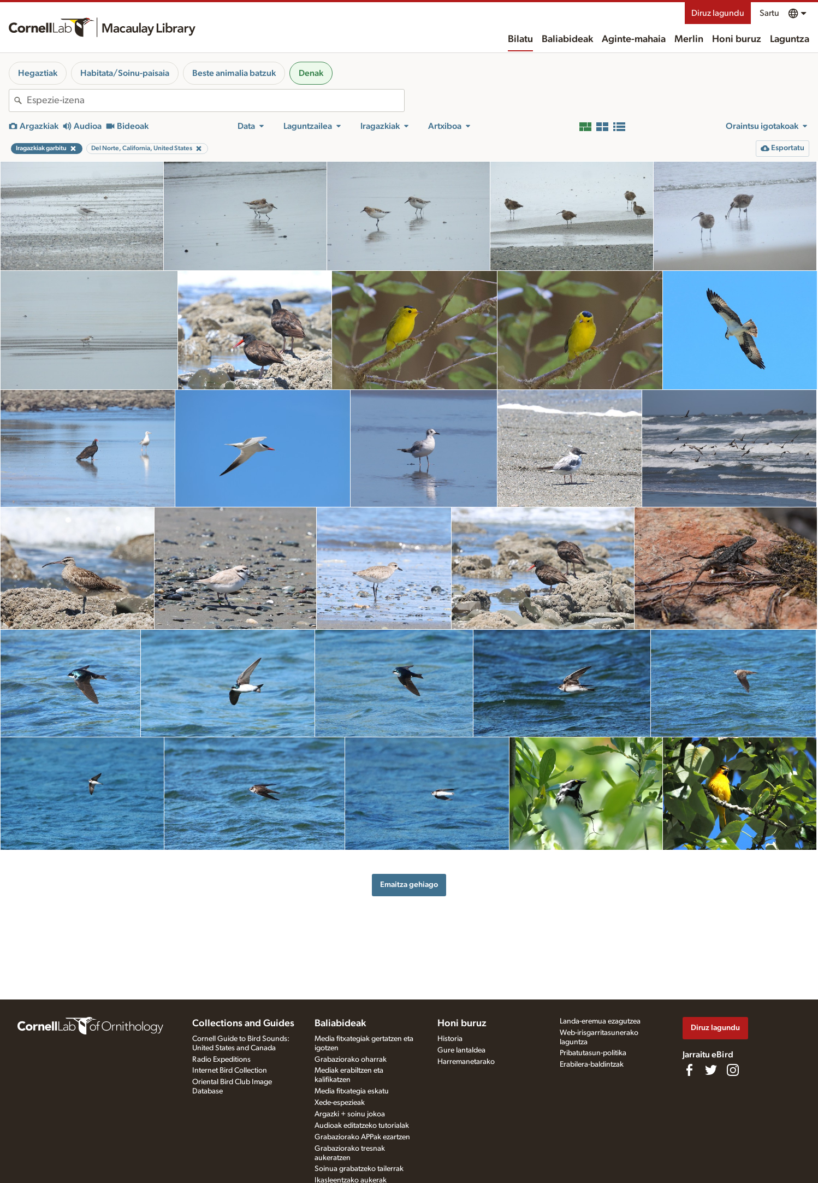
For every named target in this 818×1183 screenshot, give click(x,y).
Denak (311, 73)
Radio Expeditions (221, 1059)
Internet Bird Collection (229, 1070)
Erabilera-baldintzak (592, 1064)
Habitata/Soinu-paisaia (124, 73)
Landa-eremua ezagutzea (600, 1021)
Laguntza (789, 39)
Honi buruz (736, 39)
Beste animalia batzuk (234, 73)
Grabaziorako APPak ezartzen (362, 1137)
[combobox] (215, 100)
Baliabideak (567, 39)
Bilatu (520, 39)
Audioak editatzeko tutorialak (362, 1125)
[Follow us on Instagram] (732, 1069)
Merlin (688, 39)
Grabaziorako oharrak (351, 1059)
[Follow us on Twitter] (711, 1069)
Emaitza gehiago (409, 884)
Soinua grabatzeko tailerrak (359, 1169)
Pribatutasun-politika (593, 1053)
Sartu (769, 13)
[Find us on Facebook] (689, 1069)
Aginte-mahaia (634, 39)
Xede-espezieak (340, 1103)
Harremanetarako (466, 1062)
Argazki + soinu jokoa (350, 1114)
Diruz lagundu (717, 13)
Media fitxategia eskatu (352, 1091)
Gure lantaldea (461, 1050)
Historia (450, 1039)
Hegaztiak (37, 73)
